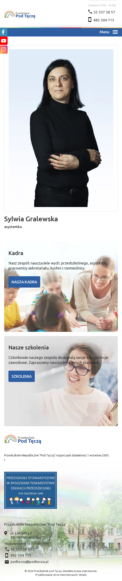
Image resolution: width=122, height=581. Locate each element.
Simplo (83, 574)
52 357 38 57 (104, 12)
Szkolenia (22, 376)
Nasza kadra (24, 282)
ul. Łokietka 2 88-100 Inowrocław (26, 535)
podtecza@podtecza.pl (29, 562)
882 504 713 (104, 20)
